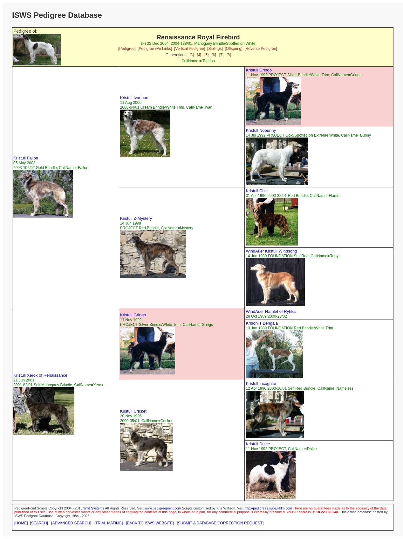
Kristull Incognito (261, 383)
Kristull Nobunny (261, 130)
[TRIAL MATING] (108, 523)
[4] (199, 55)
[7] (221, 55)
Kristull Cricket (133, 411)
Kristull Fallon (25, 158)
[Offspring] (233, 48)
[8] (229, 55)
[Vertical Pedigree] (189, 48)
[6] (214, 55)
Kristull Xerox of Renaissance (40, 375)
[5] (206, 55)
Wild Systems (93, 508)
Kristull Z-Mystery (136, 218)
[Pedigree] (127, 48)
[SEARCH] (39, 523)
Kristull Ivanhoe (134, 97)
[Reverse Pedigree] (260, 48)
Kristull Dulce (258, 443)
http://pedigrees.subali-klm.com (268, 508)
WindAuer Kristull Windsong (271, 251)
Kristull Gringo (259, 70)
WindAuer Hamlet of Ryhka (271, 311)
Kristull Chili (256, 190)
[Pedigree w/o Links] (155, 48)
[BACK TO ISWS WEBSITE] (150, 523)
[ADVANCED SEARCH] (71, 523)
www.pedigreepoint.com (163, 508)
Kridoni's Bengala (262, 323)
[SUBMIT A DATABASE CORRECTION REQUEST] (220, 523)
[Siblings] (215, 48)
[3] (191, 55)
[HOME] (21, 523)
